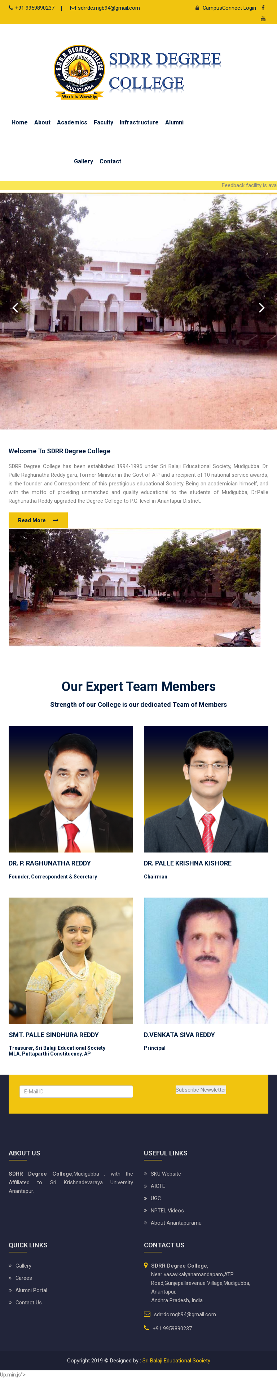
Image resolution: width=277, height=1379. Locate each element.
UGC (156, 1198)
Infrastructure (139, 122)
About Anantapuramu (176, 1223)
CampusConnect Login (223, 8)
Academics (72, 122)
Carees (24, 1278)
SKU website (166, 1174)
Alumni (174, 122)
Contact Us (29, 1302)
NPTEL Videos (168, 1210)
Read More (32, 520)
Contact (110, 161)
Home (20, 122)
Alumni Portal (31, 1290)
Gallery (83, 161)
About (42, 122)
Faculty (103, 122)
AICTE (158, 1186)
